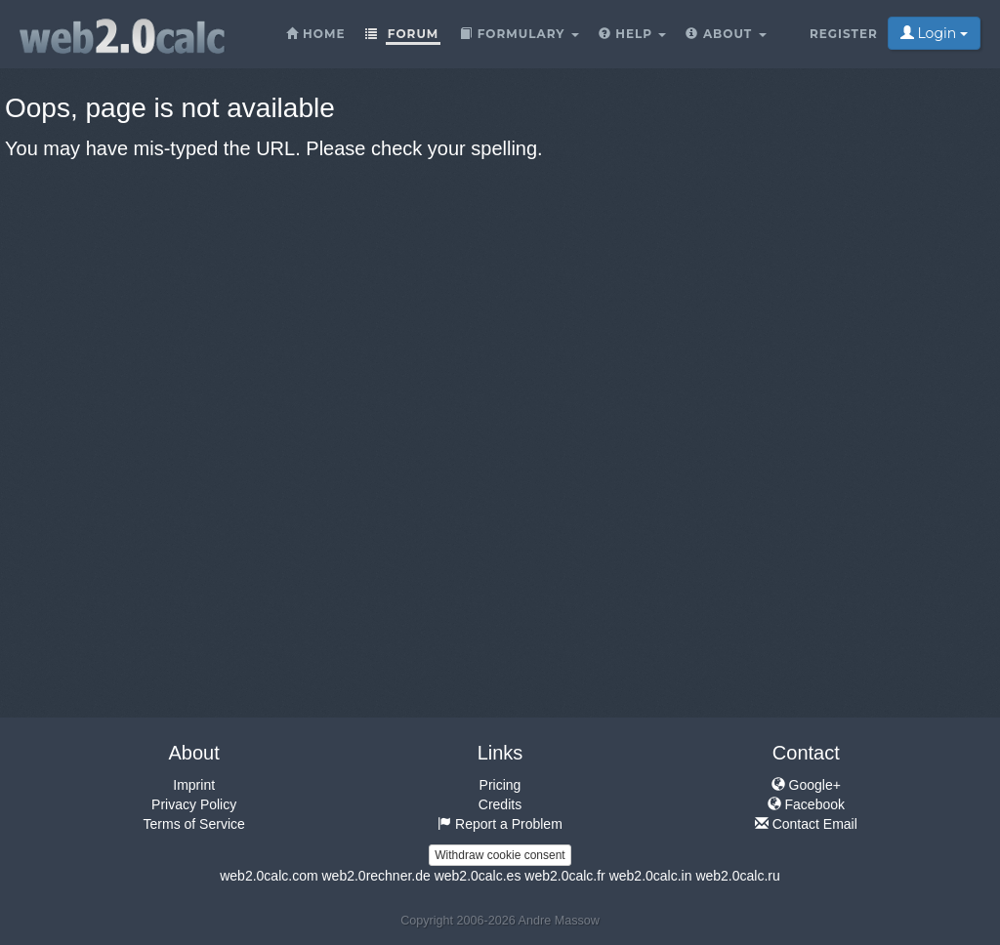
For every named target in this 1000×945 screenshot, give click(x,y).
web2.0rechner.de (375, 875)
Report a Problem (500, 824)
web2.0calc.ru (737, 875)
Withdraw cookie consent (499, 855)
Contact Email (806, 824)
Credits (500, 804)
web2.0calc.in (650, 875)
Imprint (194, 785)
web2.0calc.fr (564, 875)
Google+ (806, 785)
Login (934, 33)
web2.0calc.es (478, 875)
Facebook (806, 804)
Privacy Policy (193, 804)
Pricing (500, 785)
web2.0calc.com (268, 875)
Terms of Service (194, 824)
